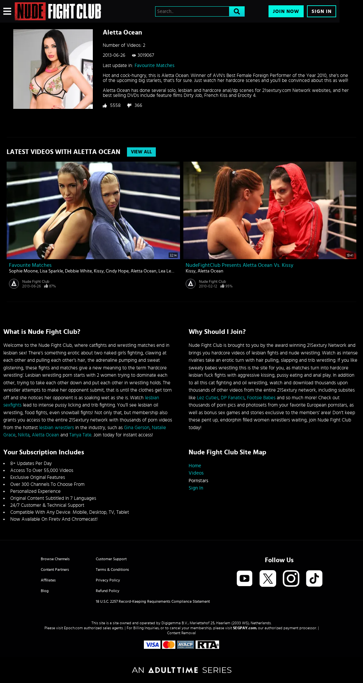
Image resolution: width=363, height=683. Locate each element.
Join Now (286, 11)
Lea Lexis (167, 271)
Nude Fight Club (35, 281)
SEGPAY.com (244, 628)
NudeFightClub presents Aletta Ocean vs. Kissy (239, 265)
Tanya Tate (80, 434)
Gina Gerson (137, 427)
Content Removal (181, 633)
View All (141, 152)
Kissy (99, 271)
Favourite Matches (154, 65)
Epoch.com (73, 628)
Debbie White (78, 271)
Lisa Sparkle (51, 271)
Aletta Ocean (143, 271)
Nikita (24, 434)
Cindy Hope (117, 271)
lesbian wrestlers (56, 427)
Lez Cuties (207, 397)
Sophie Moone (23, 271)
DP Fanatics (233, 397)
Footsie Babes (261, 397)
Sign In (322, 11)
